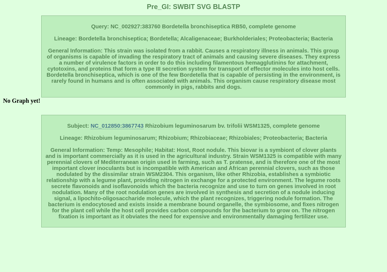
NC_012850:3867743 (117, 126)
